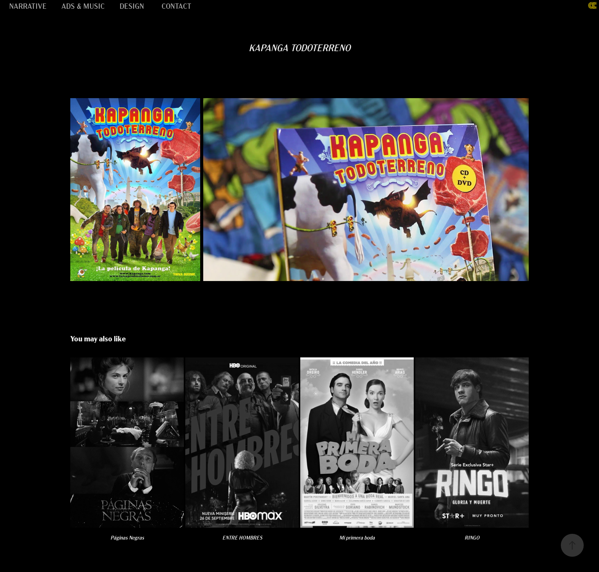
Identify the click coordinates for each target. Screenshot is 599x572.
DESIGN (132, 5)
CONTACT (176, 5)
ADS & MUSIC (83, 5)
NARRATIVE (28, 5)
